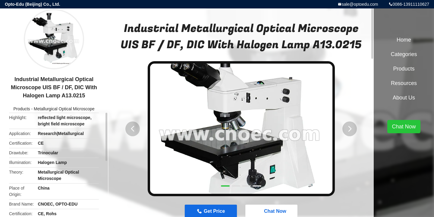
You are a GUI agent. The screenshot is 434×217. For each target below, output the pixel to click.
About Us (404, 98)
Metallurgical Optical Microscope (64, 108)
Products (21, 108)
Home (404, 40)
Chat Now (404, 127)
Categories (404, 54)
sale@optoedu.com (360, 4)
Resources (404, 83)
